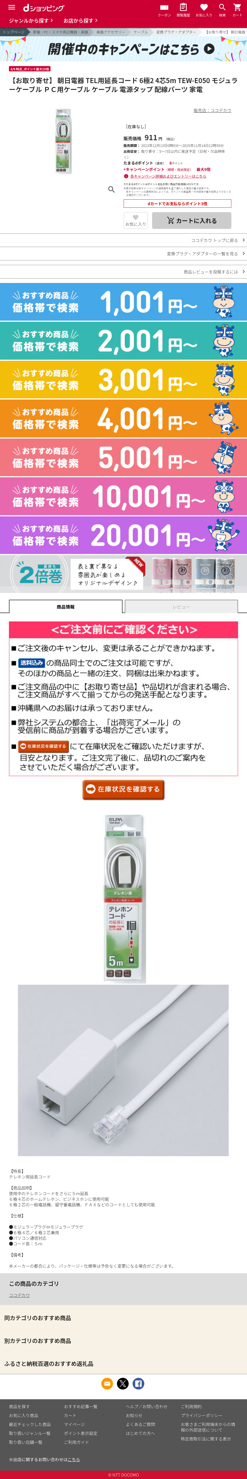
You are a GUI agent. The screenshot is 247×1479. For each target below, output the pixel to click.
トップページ (14, 32)
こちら (74, 1459)
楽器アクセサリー (110, 32)
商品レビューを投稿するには (211, 272)
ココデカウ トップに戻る (214, 240)
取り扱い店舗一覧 (25, 1442)
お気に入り (135, 224)
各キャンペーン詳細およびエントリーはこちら (168, 176)
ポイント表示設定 (80, 1433)
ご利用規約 (191, 1406)
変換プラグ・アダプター (176, 32)
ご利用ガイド (76, 1442)
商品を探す (19, 1406)
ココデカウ (19, 1295)
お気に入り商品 (23, 1415)
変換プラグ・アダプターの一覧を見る (202, 253)
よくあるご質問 (140, 1424)
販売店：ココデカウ (212, 110)
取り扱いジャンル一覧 (30, 1433)
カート (70, 1415)
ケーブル (141, 32)
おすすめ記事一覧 (80, 1406)
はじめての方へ (140, 1433)
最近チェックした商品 (30, 1424)
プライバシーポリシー (202, 1415)
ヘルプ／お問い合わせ (147, 1406)
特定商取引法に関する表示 (206, 1439)
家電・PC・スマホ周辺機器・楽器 (60, 32)
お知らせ (134, 1415)
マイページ (74, 1424)
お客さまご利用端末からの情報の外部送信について (208, 1427)
